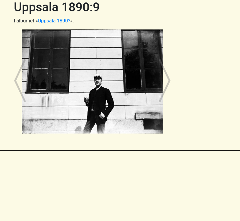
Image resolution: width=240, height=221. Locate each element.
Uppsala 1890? (54, 21)
